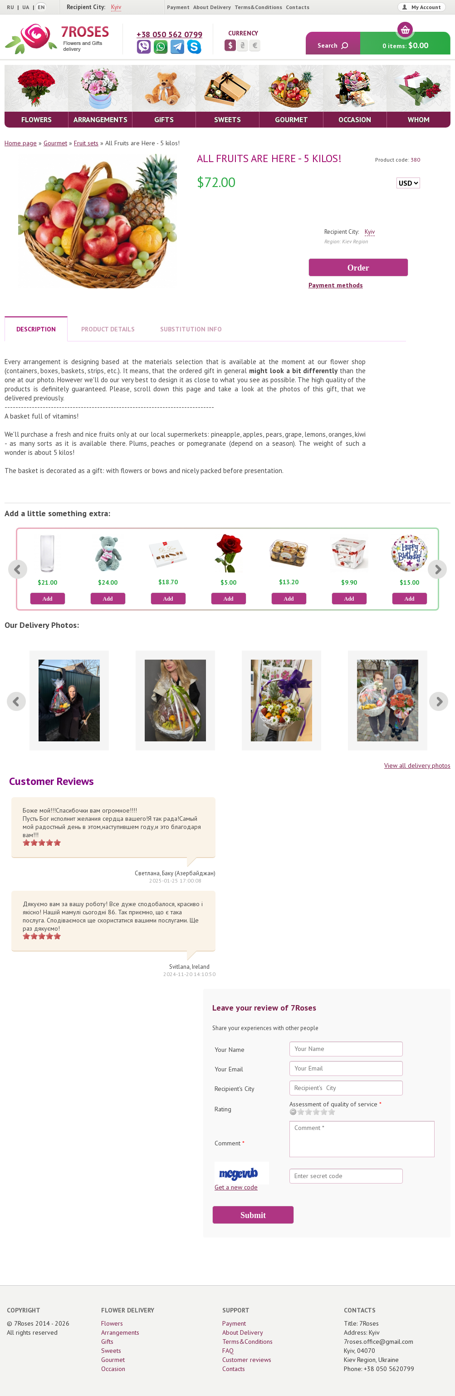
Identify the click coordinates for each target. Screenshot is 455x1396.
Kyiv (116, 7)
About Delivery (212, 7)
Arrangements (120, 1332)
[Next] (437, 569)
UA (25, 7)
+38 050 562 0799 (169, 34)
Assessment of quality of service (335, 1104)
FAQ (228, 1351)
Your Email (229, 1069)
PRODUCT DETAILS (108, 329)
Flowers (112, 1323)
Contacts (297, 7)
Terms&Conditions (258, 7)
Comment (230, 1143)
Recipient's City (234, 1088)
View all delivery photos (417, 765)
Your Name (230, 1049)
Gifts (107, 1341)
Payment (178, 7)
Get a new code (236, 1187)
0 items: (405, 41)
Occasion (113, 1369)
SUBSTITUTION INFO (191, 329)
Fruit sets (86, 143)
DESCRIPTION (36, 329)
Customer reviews (246, 1360)
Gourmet (55, 143)
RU (10, 7)
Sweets (111, 1351)
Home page (21, 143)
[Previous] (17, 569)
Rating (223, 1109)
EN (41, 7)
